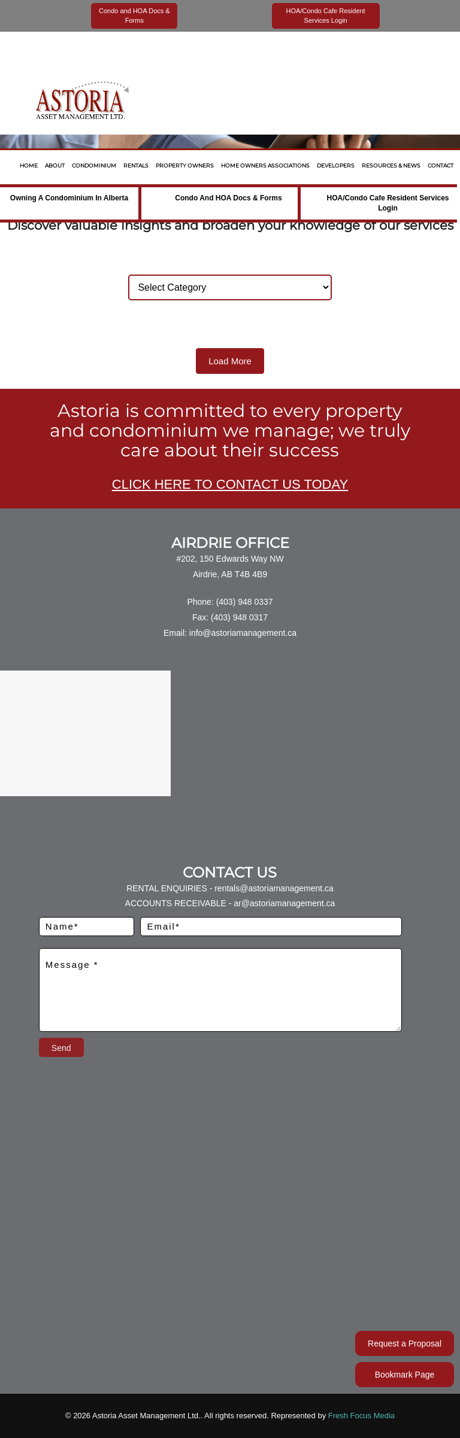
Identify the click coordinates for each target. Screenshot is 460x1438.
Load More (230, 361)
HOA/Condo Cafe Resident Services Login (387, 203)
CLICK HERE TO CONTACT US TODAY (230, 484)
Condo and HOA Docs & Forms (228, 198)
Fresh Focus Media (361, 1415)
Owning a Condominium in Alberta (69, 198)
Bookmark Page (405, 1374)
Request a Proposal (404, 1343)
